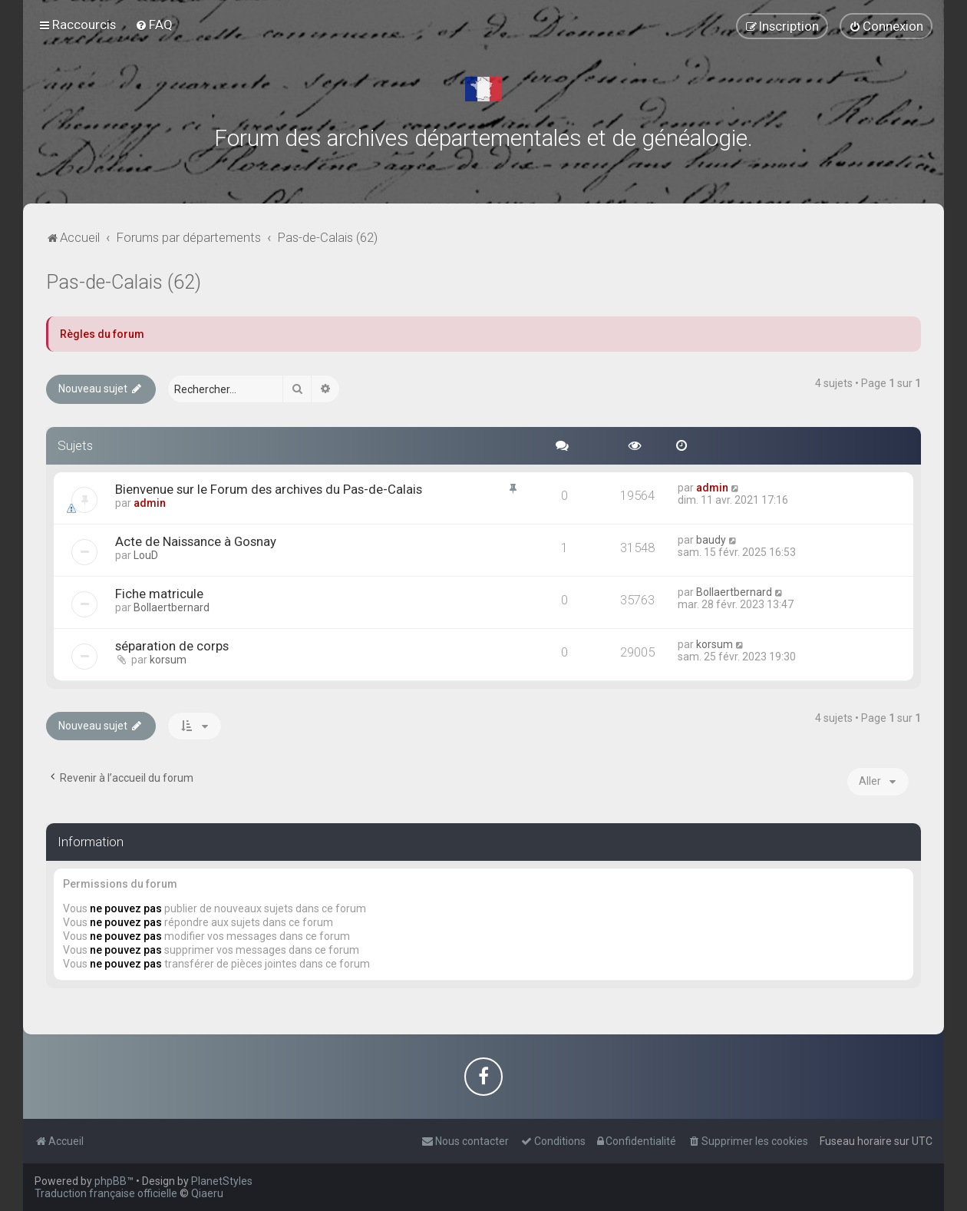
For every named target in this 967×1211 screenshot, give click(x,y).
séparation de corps (172, 645)
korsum (168, 659)
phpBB (110, 1181)
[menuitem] (154, 24)
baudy (711, 540)
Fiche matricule (159, 593)
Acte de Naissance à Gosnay (195, 541)
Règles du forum (102, 334)
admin (150, 503)
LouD (146, 555)
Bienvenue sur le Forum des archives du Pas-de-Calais (268, 489)
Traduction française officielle (106, 1193)
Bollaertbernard (172, 607)
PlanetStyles (221, 1181)
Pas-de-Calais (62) (123, 282)
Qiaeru (207, 1193)
